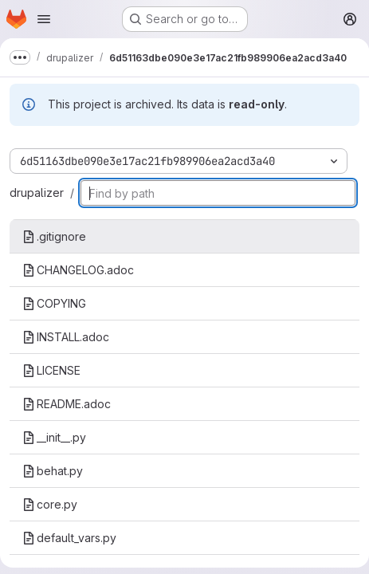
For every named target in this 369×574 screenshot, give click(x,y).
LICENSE (51, 370)
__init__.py (54, 437)
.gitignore (54, 236)
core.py (49, 504)
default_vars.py (69, 538)
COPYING (54, 303)
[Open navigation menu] (44, 19)
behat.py (52, 471)
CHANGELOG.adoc (78, 270)
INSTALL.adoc (65, 337)
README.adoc (66, 404)
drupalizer (37, 192)
